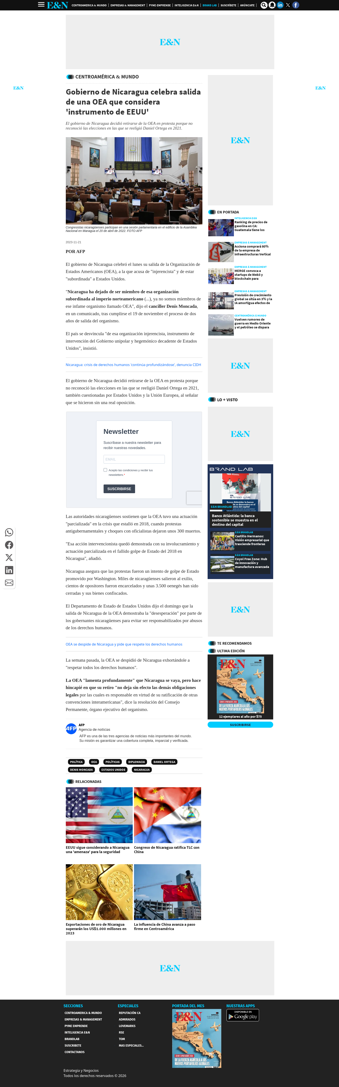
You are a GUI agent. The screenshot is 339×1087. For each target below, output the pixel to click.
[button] (9, 532)
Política (76, 762)
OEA (94, 762)
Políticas (113, 762)
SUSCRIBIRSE (240, 724)
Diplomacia (136, 762)
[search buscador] (264, 5)
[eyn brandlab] (231, 469)
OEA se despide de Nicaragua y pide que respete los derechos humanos (124, 644)
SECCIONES (73, 1006)
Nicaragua (142, 770)
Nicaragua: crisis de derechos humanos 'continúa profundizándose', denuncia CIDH (133, 364)
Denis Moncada (81, 770)
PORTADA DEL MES (188, 1006)
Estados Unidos (113, 770)
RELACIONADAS (88, 781)
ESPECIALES (128, 1006)
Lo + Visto (227, 399)
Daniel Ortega (164, 762)
